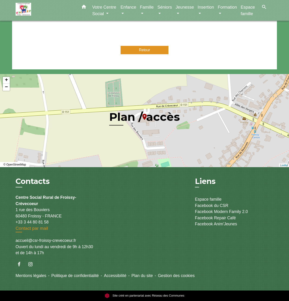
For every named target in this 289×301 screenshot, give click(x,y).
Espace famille (208, 199)
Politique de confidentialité (75, 275)
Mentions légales (31, 275)
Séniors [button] (165, 7)
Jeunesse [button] (185, 7)
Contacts (33, 181)
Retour (144, 50)
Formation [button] (227, 7)
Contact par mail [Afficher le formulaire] (32, 228)
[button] (83, 7)
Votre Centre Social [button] (104, 10)
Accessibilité (115, 275)
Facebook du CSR (211, 205)
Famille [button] (147, 7)
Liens (205, 181)
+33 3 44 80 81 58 (32, 222)
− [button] (6, 87)
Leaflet (284, 165)
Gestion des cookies (176, 275)
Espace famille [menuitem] (248, 10)
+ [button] (6, 80)
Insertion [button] (206, 7)
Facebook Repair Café (215, 218)
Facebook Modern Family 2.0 (221, 211)
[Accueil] (45, 10)
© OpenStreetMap (14, 164)
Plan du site (142, 275)
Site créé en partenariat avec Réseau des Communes (144, 296)
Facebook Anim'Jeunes (216, 224)
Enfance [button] (128, 7)
